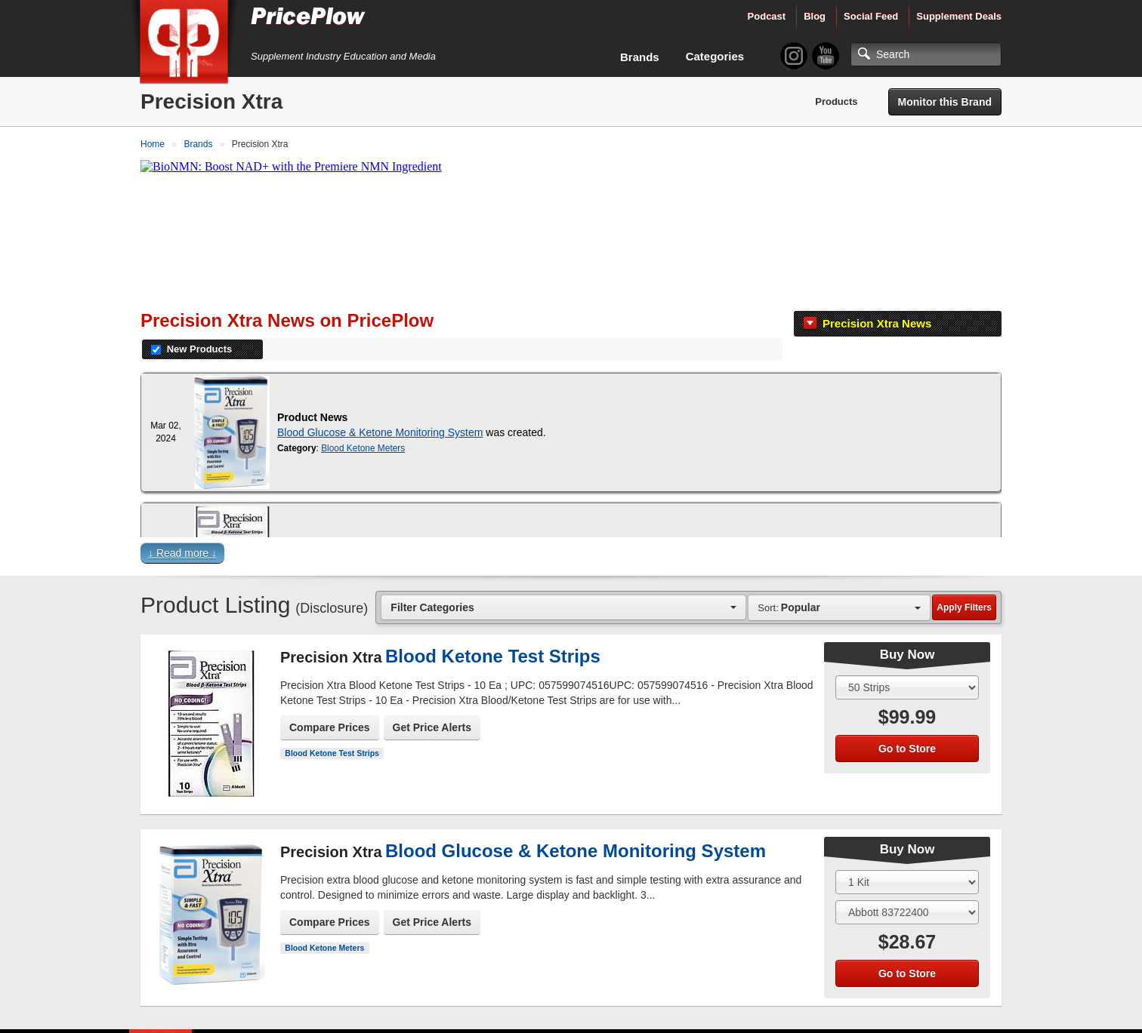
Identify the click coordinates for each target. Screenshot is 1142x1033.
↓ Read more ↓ (182, 553)
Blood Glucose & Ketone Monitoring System (380, 432)
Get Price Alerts (432, 727)
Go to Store (907, 748)
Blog (815, 16)
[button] (571, 556)
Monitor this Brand (945, 102)
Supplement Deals (959, 16)
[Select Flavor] (907, 912)
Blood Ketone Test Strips (332, 753)
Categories (715, 56)
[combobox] (563, 607)
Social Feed (871, 16)
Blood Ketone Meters (363, 448)
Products (836, 101)
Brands (639, 57)
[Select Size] (907, 687)
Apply (964, 607)
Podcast (767, 16)
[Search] (926, 54)
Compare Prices (329, 727)
